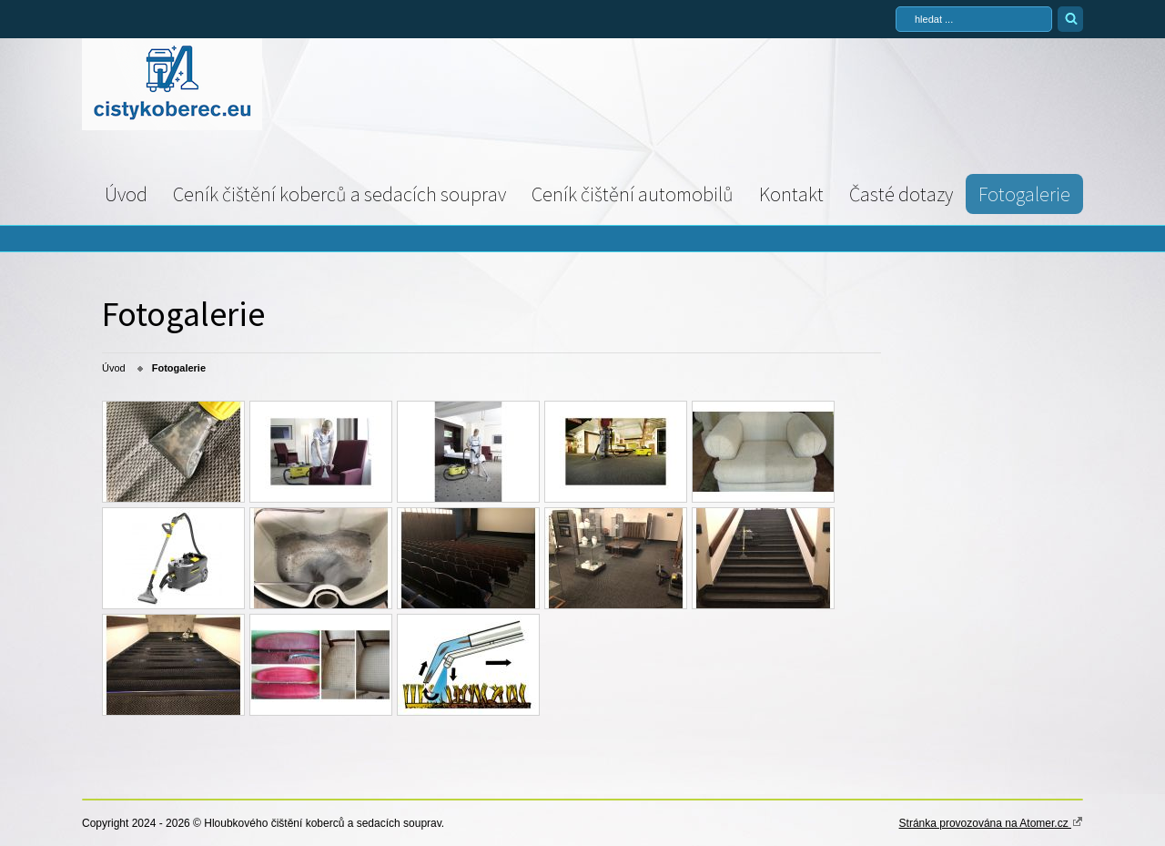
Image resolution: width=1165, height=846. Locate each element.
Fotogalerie (1024, 194)
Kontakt (791, 194)
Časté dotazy (901, 194)
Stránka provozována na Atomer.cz (991, 822)
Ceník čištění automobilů (633, 194)
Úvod (126, 194)
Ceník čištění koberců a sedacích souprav (339, 194)
